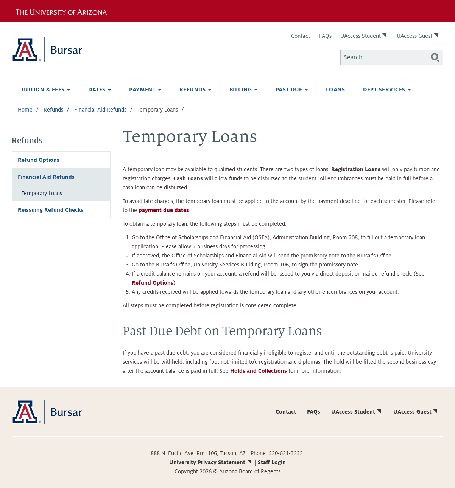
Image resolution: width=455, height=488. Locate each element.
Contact (300, 36)
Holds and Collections (258, 371)
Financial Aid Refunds (100, 110)
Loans (335, 90)
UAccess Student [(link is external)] (364, 36)
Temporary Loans (42, 193)
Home (25, 110)
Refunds (195, 90)
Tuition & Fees (45, 90)
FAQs (325, 36)
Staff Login (272, 462)
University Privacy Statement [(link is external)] (210, 462)
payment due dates (164, 210)
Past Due (292, 90)
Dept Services (387, 90)
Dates (99, 90)
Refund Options (38, 160)
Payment (145, 90)
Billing (243, 90)
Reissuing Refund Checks (50, 210)
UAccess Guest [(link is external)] (418, 36)
